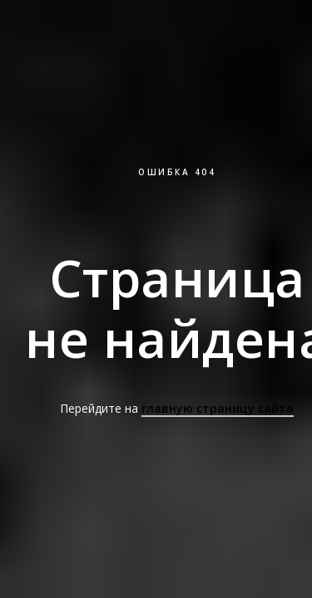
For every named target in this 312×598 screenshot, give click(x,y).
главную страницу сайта (217, 408)
